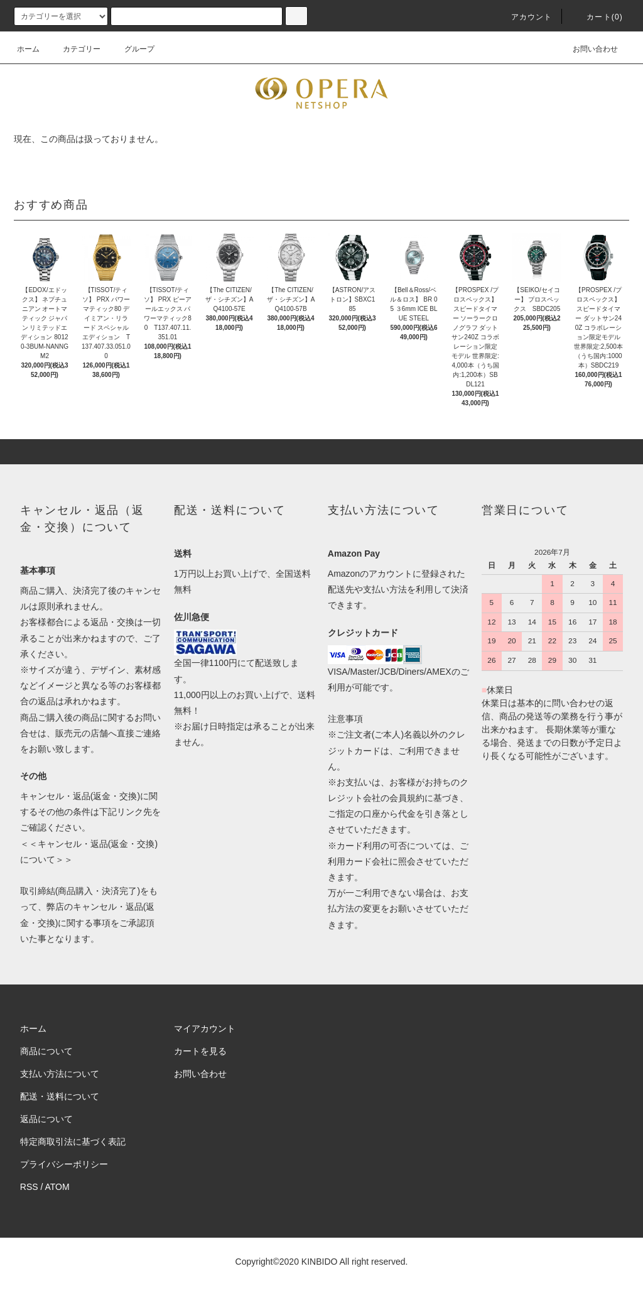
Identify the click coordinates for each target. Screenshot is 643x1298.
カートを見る (200, 1051)
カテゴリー (74, 49)
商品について (46, 1051)
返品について (46, 1119)
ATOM (57, 1187)
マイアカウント (204, 1028)
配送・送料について (59, 1096)
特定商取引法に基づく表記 (73, 1142)
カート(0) (597, 17)
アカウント (524, 17)
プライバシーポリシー (64, 1164)
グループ (131, 49)
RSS (29, 1187)
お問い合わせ (588, 49)
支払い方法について (59, 1074)
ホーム (28, 49)
